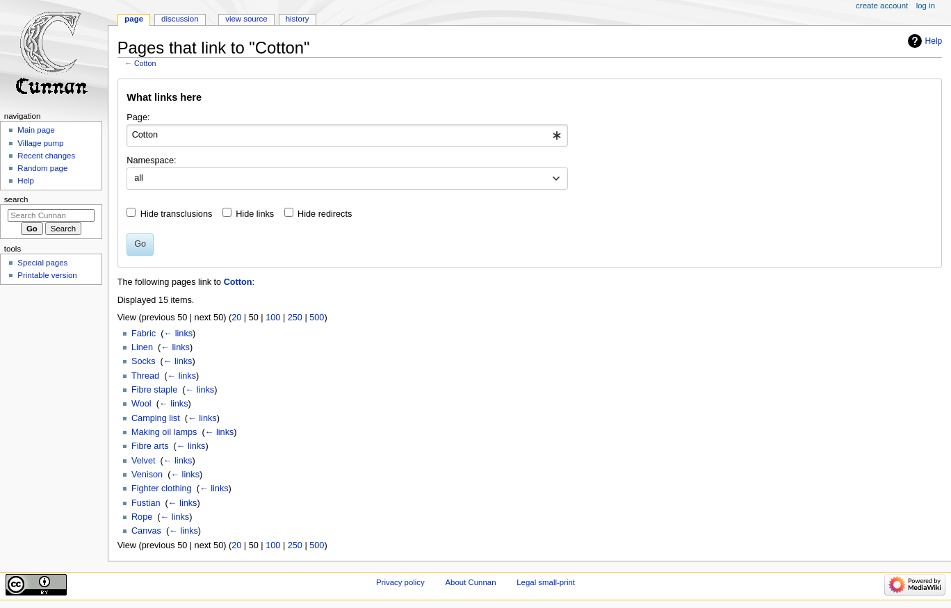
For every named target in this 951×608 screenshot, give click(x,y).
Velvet (143, 461)
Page (133, 19)
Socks (143, 361)
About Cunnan (470, 582)
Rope (141, 517)
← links (178, 333)
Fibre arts (150, 446)
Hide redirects (325, 214)
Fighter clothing (161, 488)
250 (295, 317)
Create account (882, 5)
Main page (36, 130)
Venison (147, 474)
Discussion (179, 19)
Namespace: (151, 160)
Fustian (146, 503)
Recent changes (46, 155)
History (297, 19)
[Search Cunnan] (51, 215)
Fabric (143, 333)
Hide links (255, 214)
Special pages (42, 262)
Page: (138, 117)
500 (316, 317)
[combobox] (347, 135)
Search (16, 199)
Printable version (46, 275)
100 (273, 317)
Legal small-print (546, 582)
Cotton (145, 63)
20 (236, 317)
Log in (925, 5)
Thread (145, 376)
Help (934, 41)
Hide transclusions (176, 214)
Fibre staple (154, 390)
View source (246, 19)
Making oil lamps (164, 432)
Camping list (155, 418)
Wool (141, 404)
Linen (142, 347)
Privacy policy (400, 582)
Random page (42, 168)
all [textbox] (138, 178)
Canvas (146, 531)
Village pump (40, 143)
